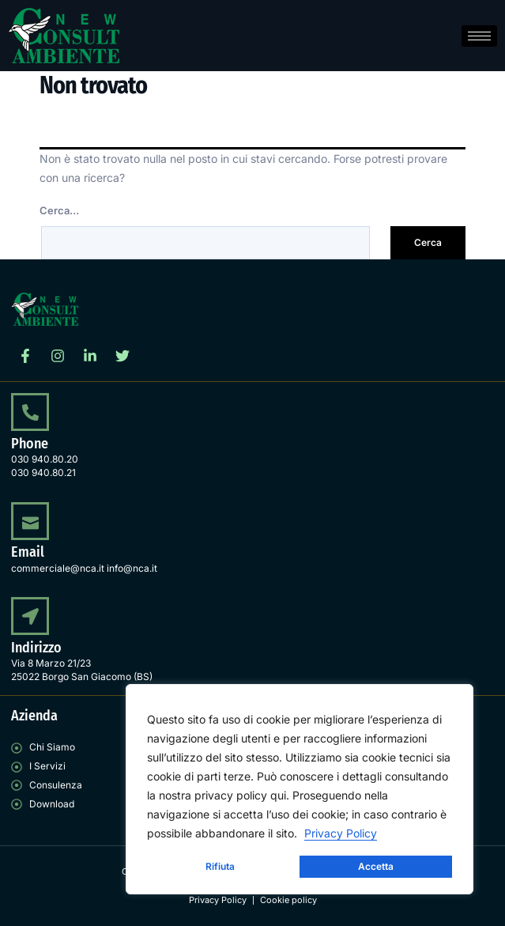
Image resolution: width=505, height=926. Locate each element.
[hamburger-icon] (479, 36)
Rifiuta (220, 866)
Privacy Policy (340, 833)
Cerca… (59, 210)
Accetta (376, 866)
